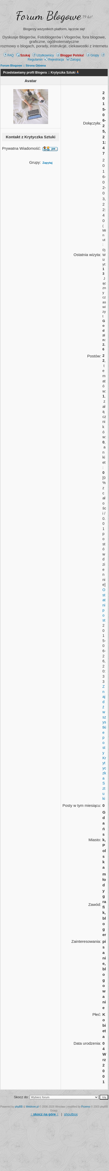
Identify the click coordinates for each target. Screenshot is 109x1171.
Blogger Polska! (70, 55)
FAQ (9, 55)
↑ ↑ (44, 1114)
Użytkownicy (43, 55)
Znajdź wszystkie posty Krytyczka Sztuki (104, 742)
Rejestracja (54, 59)
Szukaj (23, 55)
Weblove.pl (32, 1106)
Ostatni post (104, 605)
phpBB (19, 1106)
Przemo (85, 1106)
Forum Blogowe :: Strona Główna (23, 65)
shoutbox (71, 1114)
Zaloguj (73, 59)
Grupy (93, 55)
